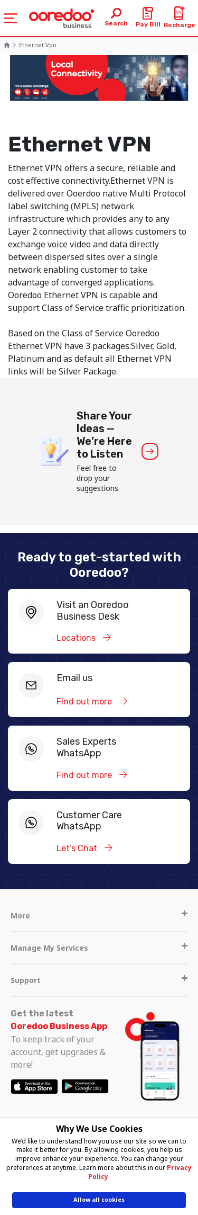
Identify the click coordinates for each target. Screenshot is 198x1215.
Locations (77, 638)
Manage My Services (99, 947)
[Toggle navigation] (10, 18)
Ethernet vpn (37, 45)
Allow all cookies (99, 1199)
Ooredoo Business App (59, 1026)
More (99, 915)
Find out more (85, 701)
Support (99, 980)
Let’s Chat (77, 848)
